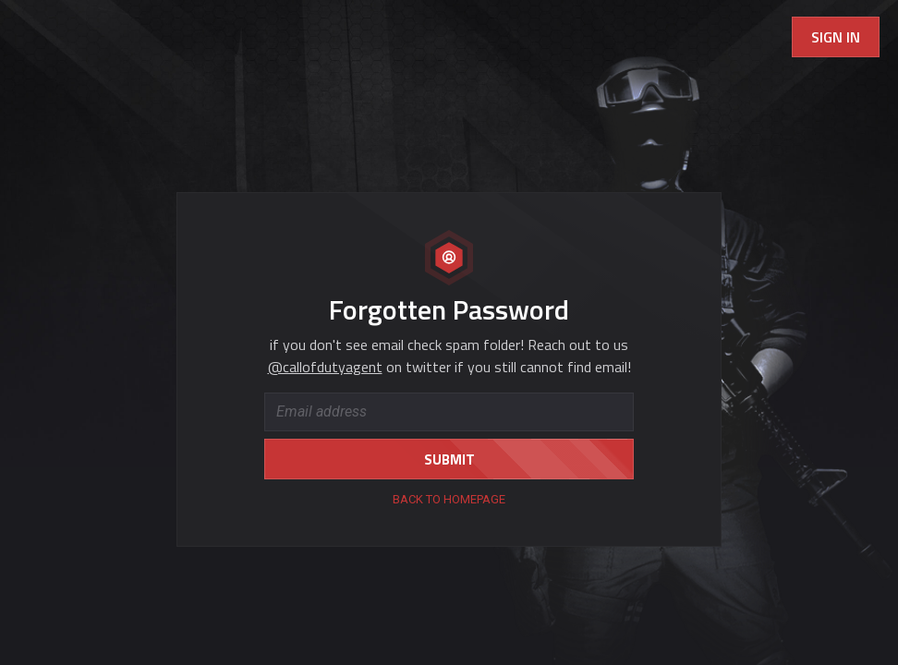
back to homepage (449, 499)
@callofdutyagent (325, 367)
